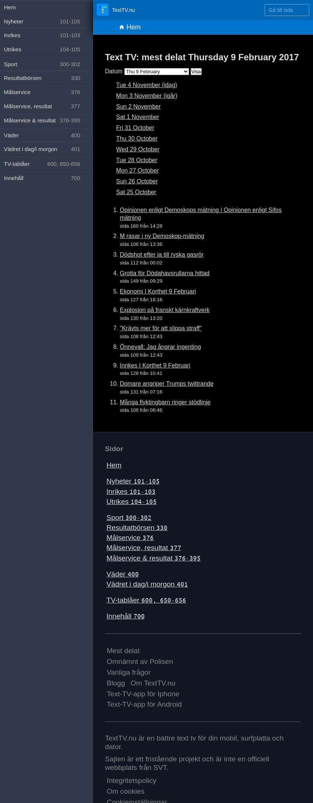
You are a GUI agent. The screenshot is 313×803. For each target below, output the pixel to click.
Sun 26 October (137, 181)
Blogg (116, 683)
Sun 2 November (138, 106)
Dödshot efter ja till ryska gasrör (162, 254)
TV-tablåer (146, 600)
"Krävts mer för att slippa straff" (161, 328)
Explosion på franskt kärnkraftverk (165, 310)
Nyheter (133, 481)
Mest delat (123, 651)
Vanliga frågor (129, 672)
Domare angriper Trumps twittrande (167, 383)
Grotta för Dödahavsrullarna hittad (165, 273)
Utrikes (131, 501)
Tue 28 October (136, 160)
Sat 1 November (137, 117)
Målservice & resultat (153, 558)
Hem (130, 27)
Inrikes (131, 491)
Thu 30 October (136, 138)
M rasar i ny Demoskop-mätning (162, 236)
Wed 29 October (137, 149)
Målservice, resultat (143, 548)
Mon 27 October (137, 170)
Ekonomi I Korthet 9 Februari (158, 291)
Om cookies (125, 791)
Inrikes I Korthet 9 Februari (155, 365)
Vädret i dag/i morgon (147, 584)
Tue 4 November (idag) (146, 85)
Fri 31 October (135, 128)
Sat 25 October (136, 192)
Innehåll (125, 616)
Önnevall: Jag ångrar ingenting (160, 347)
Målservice (130, 538)
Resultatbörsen (136, 527)
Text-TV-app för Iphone (143, 694)
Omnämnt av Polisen (140, 661)
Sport (128, 517)
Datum (113, 71)
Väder (122, 574)
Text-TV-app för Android (144, 704)
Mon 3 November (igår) (147, 96)
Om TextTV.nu (153, 683)
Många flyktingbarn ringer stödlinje (165, 402)
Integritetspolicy (131, 780)
